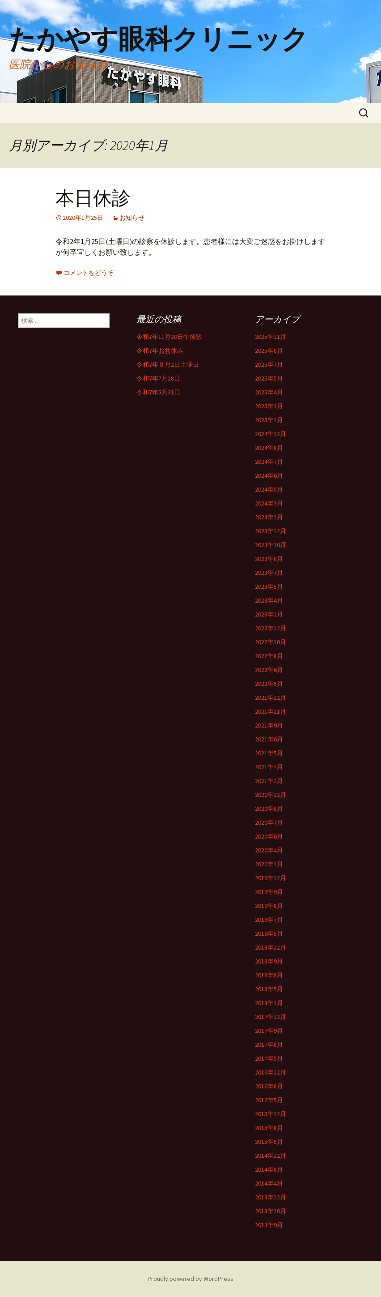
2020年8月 (269, 809)
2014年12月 (270, 1155)
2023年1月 (269, 614)
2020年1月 (269, 864)
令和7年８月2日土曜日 (167, 364)
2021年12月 (270, 697)
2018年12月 (270, 947)
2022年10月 (270, 642)
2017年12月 (270, 1017)
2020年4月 (269, 850)
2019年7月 (269, 920)
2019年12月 (270, 878)
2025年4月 (269, 392)
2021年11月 (270, 711)
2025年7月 (269, 364)
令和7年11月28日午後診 (169, 337)
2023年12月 (270, 531)
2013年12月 (270, 1197)
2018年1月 (269, 1003)
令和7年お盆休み (159, 351)
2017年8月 (269, 1044)
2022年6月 (269, 670)
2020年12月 (270, 795)
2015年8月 (269, 1128)
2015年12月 (270, 1114)
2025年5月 (269, 378)
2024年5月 (269, 489)
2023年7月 (269, 573)
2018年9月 (269, 961)
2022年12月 (270, 628)
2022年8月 (269, 656)
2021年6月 (269, 739)
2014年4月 (269, 1183)
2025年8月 (269, 351)
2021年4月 (269, 767)
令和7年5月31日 (158, 392)
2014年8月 (269, 1169)
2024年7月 (269, 462)
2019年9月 (269, 892)
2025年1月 (269, 420)
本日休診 (93, 198)
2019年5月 (269, 933)
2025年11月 (270, 337)
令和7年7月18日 (158, 378)
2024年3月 (269, 503)
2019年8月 (269, 906)
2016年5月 (269, 1100)
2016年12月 (270, 1072)
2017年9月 (269, 1031)
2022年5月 (269, 684)
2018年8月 (269, 975)
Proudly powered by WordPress (190, 1279)
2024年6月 (269, 475)
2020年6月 (269, 836)
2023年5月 (269, 586)
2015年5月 (269, 1142)
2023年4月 (269, 600)
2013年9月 (269, 1225)
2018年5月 (269, 989)
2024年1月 (269, 517)
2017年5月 (269, 1058)
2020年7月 (269, 822)
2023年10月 (270, 545)
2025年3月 (269, 406)
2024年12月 (270, 434)
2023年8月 (269, 559)
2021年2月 (269, 781)
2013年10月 (270, 1211)
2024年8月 (269, 448)
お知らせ (131, 218)
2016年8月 (269, 1086)
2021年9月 (269, 725)
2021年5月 (269, 753)
